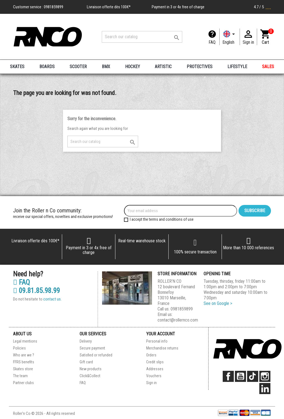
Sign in (151, 383)
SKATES (17, 66)
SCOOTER (78, 66)
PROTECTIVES (199, 66)
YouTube (240, 376)
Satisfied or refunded (96, 355)
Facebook (228, 376)
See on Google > (218, 303)
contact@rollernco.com (178, 320)
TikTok (252, 376)
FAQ (212, 42)
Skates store (23, 369)
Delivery (86, 341)
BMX (106, 66)
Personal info (157, 341)
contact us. (52, 299)
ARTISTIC (163, 66)
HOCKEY (132, 66)
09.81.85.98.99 (36, 291)
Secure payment (92, 348)
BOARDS (47, 66)
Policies (19, 348)
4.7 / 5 (262, 7)
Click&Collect (90, 376)
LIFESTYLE (237, 66)
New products (91, 369)
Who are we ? (23, 355)
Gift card (86, 362)
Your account (160, 333)
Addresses (154, 369)
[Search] (142, 37)
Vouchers (153, 376)
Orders (151, 355)
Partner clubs (23, 383)
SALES (268, 66)
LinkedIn (264, 388)
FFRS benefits (23, 362)
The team (20, 376)
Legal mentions (25, 341)
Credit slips (155, 362)
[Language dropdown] (229, 37)
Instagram (264, 376)
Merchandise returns (162, 348)
